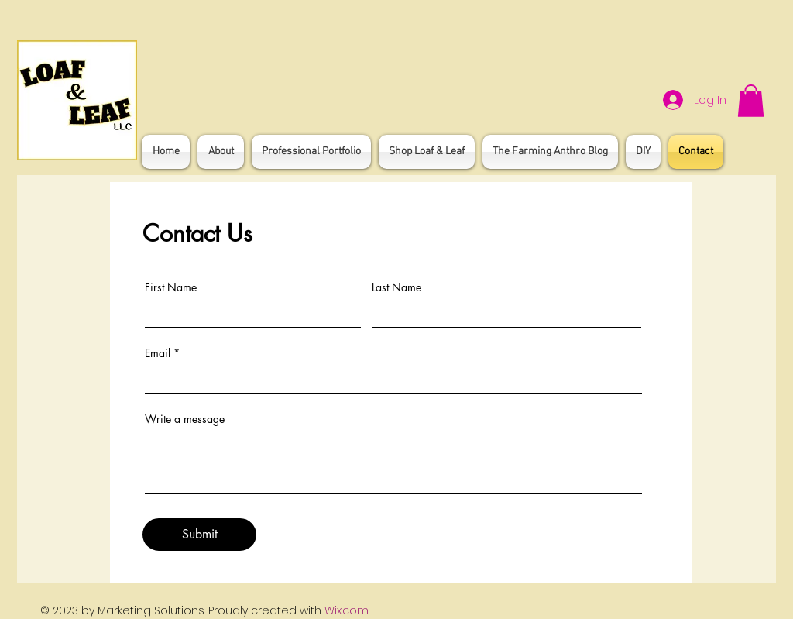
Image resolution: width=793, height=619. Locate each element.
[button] (750, 100)
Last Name (396, 287)
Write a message (185, 419)
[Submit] (199, 534)
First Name (171, 287)
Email (157, 353)
